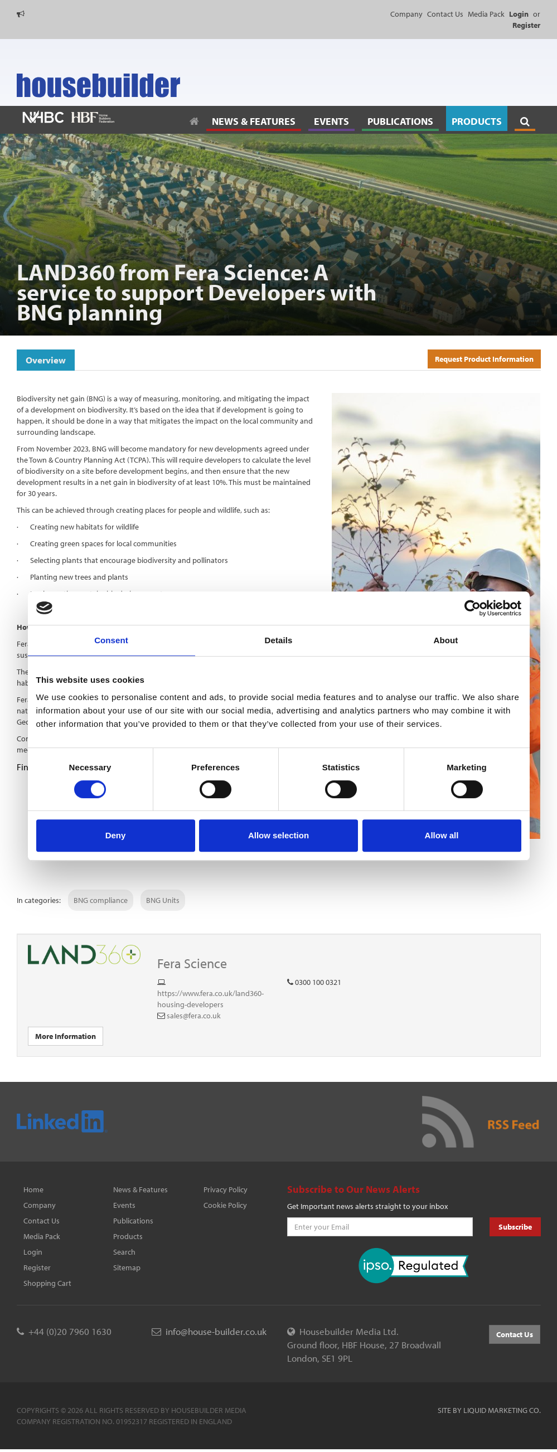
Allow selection (278, 835)
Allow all (442, 835)
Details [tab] (279, 640)
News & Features (140, 1189)
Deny (115, 835)
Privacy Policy (226, 1189)
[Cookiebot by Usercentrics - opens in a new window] (472, 608)
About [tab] (446, 640)
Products (128, 1236)
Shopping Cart (47, 1283)
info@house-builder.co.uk (216, 1331)
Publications (133, 1221)
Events (124, 1205)
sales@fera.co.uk (194, 1016)
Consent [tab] (111, 640)
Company (406, 14)
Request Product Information (484, 359)
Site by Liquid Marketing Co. (489, 1410)
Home (33, 1189)
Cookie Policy (225, 1205)
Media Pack (486, 14)
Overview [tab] (46, 360)
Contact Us (445, 14)
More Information (65, 1036)
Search (124, 1252)
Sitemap (127, 1267)
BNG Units (163, 900)
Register (37, 1267)
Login (32, 1252)
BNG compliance (101, 900)
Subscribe (515, 1227)
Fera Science (192, 963)
